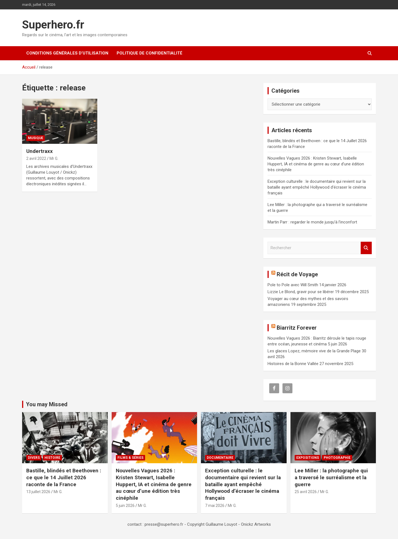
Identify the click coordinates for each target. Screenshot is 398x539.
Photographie (337, 458)
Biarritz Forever (297, 327)
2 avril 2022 (36, 158)
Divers (34, 458)
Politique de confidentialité (149, 53)
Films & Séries (130, 458)
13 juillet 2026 (38, 491)
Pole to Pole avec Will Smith (293, 284)
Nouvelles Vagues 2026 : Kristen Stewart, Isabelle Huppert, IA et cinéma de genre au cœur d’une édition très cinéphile (316, 164)
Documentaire (220, 458)
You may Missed (46, 404)
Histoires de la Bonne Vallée (293, 363)
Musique (35, 138)
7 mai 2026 (214, 505)
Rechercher (366, 248)
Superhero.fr (53, 24)
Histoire (52, 458)
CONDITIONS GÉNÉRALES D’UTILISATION (67, 53)
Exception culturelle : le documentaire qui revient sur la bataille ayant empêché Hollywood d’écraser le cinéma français (317, 187)
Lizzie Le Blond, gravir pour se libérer (301, 291)
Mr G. (53, 158)
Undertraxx (39, 151)
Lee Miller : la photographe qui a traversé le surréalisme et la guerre (331, 477)
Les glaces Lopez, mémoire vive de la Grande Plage (314, 350)
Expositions (307, 458)
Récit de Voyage (297, 274)
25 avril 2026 (306, 491)
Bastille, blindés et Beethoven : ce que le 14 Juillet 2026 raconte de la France (63, 477)
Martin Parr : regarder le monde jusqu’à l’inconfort (312, 222)
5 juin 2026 (125, 505)
